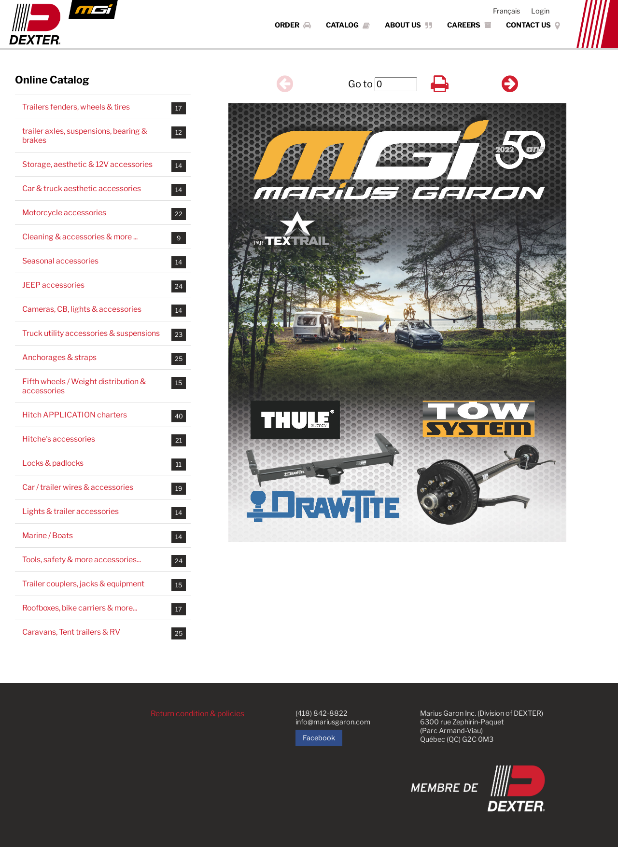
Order (293, 25)
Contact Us (533, 25)
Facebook (319, 738)
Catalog (348, 25)
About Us (408, 25)
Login (540, 11)
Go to (360, 84)
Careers (469, 25)
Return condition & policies (198, 713)
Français (506, 11)
